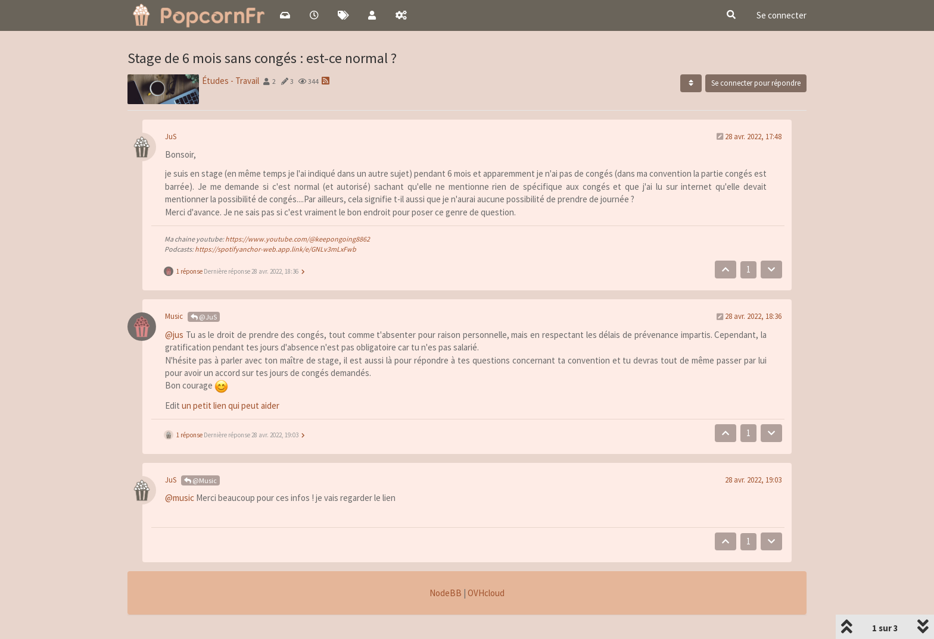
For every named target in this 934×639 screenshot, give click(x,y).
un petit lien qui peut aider (230, 405)
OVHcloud (486, 593)
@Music (200, 480)
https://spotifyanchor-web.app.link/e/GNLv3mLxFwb (275, 249)
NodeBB (445, 593)
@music (179, 497)
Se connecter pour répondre (756, 83)
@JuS (204, 316)
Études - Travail (230, 80)
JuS (170, 136)
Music (174, 316)
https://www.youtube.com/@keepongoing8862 (297, 238)
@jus (174, 334)
